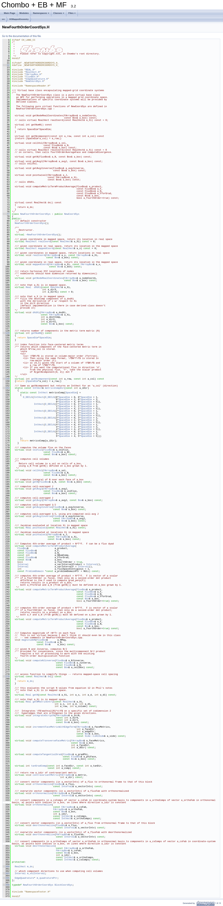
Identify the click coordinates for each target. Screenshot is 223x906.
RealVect (31, 241)
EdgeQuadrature (24, 878)
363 (6, 873)
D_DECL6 (28, 397)
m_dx (30, 681)
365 (6, 878)
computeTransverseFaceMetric (51, 740)
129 (6, 333)
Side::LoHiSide (94, 736)
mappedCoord (45, 248)
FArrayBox (52, 255)
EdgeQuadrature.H (37, 78)
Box (57, 257)
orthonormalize (42, 784)
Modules (24, 13)
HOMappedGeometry (19, 19)
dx (49, 676)
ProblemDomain (35, 571)
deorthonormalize (44, 825)
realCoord (44, 241)
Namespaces (41, 14)
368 (6, 884)
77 (6, 214)
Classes (59, 14)
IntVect (37, 388)
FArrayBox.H (33, 74)
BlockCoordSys (63, 884)
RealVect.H (32, 72)
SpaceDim (32, 337)
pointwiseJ (39, 527)
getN (35, 481)
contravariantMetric (46, 775)
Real (28, 287)
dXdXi (37, 287)
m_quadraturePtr (47, 878)
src (3, 19)
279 (6, 676)
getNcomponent (40, 378)
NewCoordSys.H (35, 81)
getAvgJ (37, 488)
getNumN (36, 333)
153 (6, 388)
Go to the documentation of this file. (21, 36)
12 (6, 65)
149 (6, 378)
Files (72, 14)
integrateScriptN (44, 715)
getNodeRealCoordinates (48, 278)
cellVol (37, 470)
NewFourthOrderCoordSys (35, 214)
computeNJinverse (44, 660)
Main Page (9, 13)
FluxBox (48, 449)
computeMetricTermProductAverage (54, 546)
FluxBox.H (32, 76)
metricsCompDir (54, 388)
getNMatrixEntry (43, 701)
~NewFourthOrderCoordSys (41, 234)
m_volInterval (36, 873)
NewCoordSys (71, 214)
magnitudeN (28, 639)
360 (6, 866)
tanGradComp (38, 765)
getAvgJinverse (42, 507)
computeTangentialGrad (47, 754)
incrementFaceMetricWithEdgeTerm (54, 726)
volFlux (37, 449)
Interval (22, 564)
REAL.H (30, 69)
